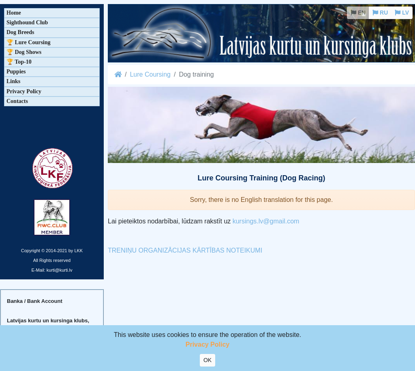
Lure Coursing (150, 74)
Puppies (16, 72)
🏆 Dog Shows (23, 52)
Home (13, 13)
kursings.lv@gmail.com (266, 221)
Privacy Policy (23, 91)
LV (402, 12)
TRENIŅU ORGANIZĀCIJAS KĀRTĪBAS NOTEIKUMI (185, 250)
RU (380, 12)
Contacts (17, 101)
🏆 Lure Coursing (28, 42)
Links (13, 81)
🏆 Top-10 (19, 62)
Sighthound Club (27, 22)
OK (207, 360)
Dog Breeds (20, 32)
